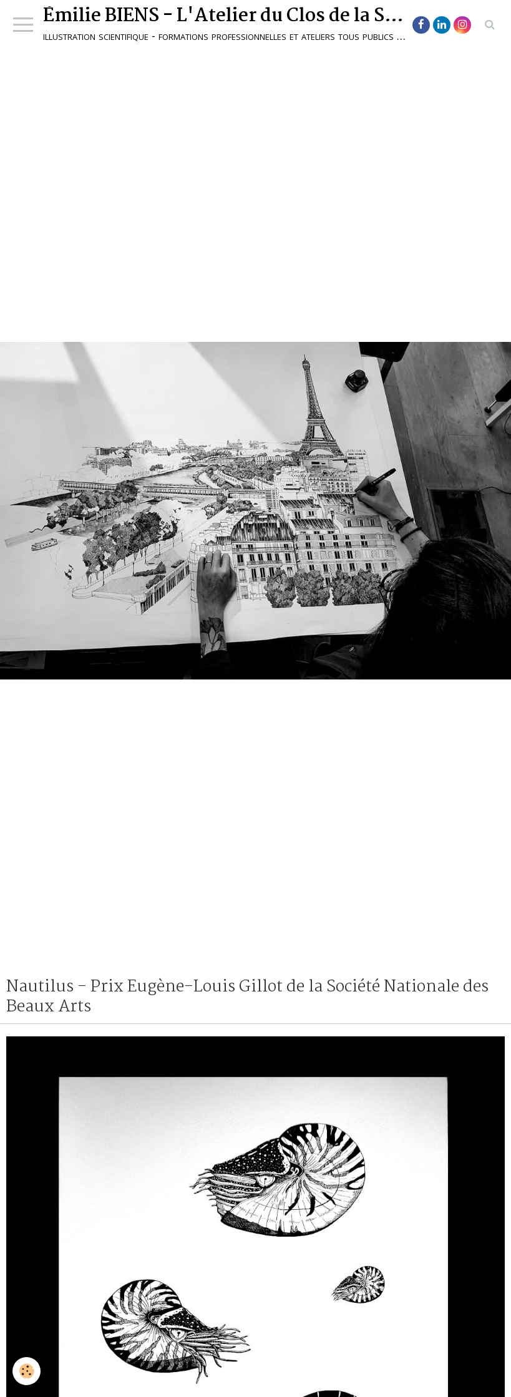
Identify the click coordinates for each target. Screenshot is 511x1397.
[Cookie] (26, 1371)
